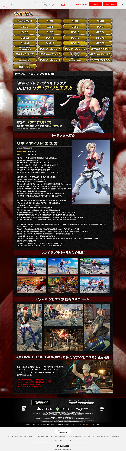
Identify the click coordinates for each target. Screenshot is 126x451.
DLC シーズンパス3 (100, 54)
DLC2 (75, 21)
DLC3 (100, 21)
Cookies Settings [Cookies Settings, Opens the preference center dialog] (81, 4)
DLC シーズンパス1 (50, 48)
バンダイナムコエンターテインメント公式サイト (21, 436)
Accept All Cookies (110, 4)
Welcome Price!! (50, 54)
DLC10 (75, 32)
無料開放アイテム (100, 48)
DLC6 (75, 26)
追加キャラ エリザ (24, 54)
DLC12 (24, 37)
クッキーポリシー (89, 436)
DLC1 (50, 21)
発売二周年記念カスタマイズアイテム (75, 54)
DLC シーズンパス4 (50, 59)
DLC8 (24, 32)
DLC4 (24, 26)
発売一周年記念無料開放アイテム (24, 48)
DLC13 (50, 37)
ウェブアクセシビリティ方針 (63, 440)
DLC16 (24, 43)
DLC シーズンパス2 (75, 48)
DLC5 (50, 26)
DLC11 (100, 32)
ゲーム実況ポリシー (103, 436)
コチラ (87, 424)
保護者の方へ (115, 436)
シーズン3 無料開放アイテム (24, 59)
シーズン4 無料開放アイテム (75, 59)
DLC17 (50, 43)
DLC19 (100, 43)
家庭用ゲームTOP (43, 436)
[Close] (123, 4)
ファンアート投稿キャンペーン (24, 66)
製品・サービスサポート (58, 436)
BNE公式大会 (24, 21)
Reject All (96, 4)
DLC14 (75, 37)
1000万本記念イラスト (100, 59)
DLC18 (75, 43)
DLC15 (100, 37)
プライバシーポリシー (74, 436)
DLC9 (50, 32)
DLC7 (100, 26)
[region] (63, 4)
